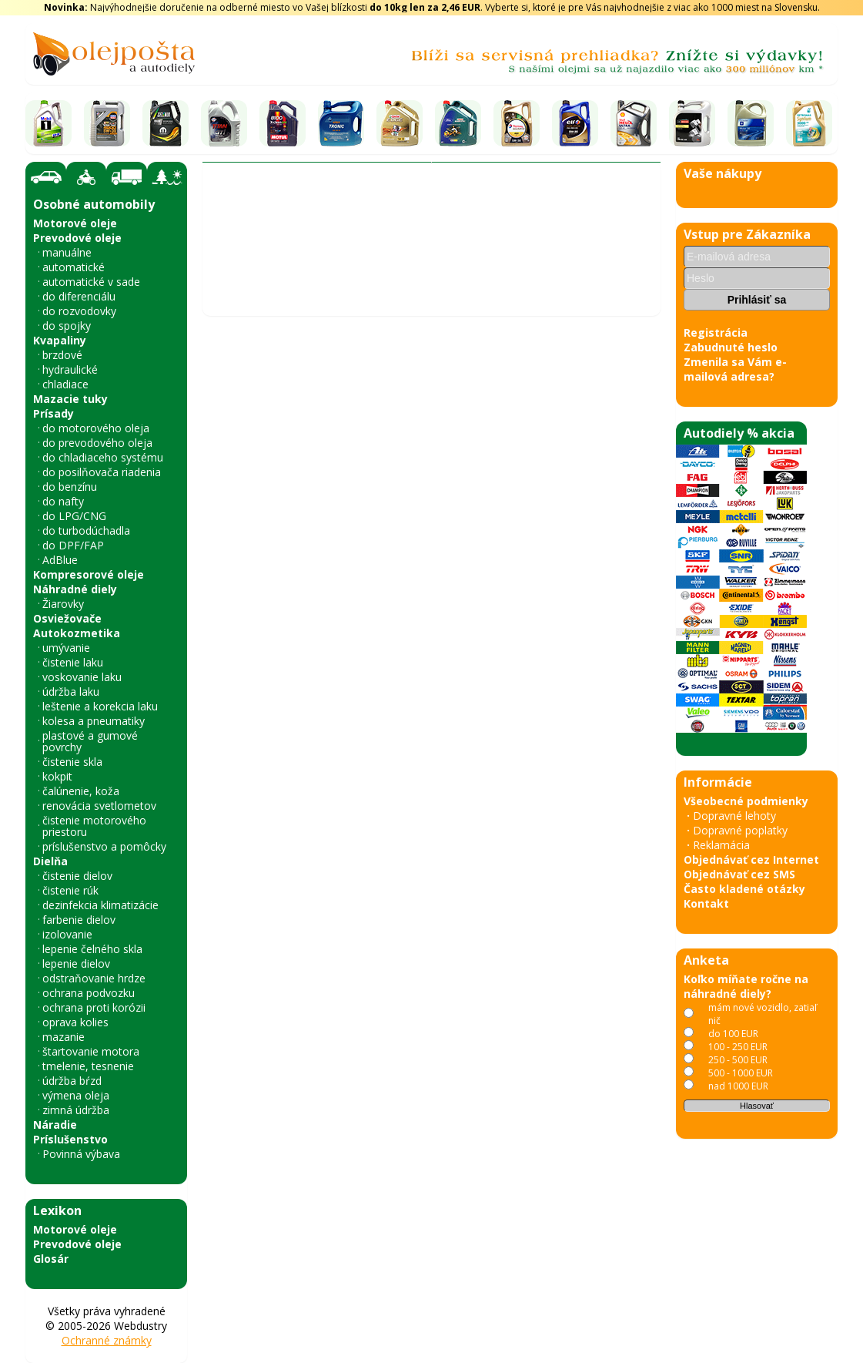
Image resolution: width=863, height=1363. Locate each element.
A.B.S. (344, 257)
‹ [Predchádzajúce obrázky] (222, 754)
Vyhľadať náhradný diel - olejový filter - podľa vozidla (348, 231)
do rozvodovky (79, 311)
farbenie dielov (78, 919)
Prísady (53, 413)
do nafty (63, 501)
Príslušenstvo (70, 1139)
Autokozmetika (76, 633)
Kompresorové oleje (88, 574)
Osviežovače (67, 618)
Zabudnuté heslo (731, 347)
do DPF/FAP (73, 545)
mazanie (63, 1036)
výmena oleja (75, 1095)
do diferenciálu (78, 296)
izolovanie (67, 934)
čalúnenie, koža (80, 791)
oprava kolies (75, 1022)
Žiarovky (63, 603)
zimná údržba (75, 1110)
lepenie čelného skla (92, 949)
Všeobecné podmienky (746, 801)
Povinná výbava (81, 1153)
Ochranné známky (107, 1340)
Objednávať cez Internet (751, 859)
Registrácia (716, 332)
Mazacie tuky (70, 398)
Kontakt (706, 903)
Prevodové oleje (77, 237)
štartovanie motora (90, 1051)
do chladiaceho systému (102, 457)
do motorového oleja (95, 428)
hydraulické (70, 369)
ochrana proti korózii (94, 1007)
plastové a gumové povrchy (90, 741)
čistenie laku (72, 662)
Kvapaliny (59, 340)
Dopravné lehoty (734, 815)
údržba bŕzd (72, 1080)
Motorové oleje (75, 223)
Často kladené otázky (744, 888)
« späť (225, 1200)
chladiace (65, 384)
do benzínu (69, 486)
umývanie (66, 647)
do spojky (66, 325)
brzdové (62, 354)
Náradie (55, 1124)
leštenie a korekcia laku (100, 706)
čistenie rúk (70, 890)
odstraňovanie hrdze (94, 978)
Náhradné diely (75, 589)
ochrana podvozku (88, 992)
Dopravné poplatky (740, 830)
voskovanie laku (82, 677)
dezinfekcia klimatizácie (100, 905)
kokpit (57, 776)
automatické (73, 267)
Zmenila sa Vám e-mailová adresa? (735, 369)
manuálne (67, 252)
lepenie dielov (76, 963)
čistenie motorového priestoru (94, 826)
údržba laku (70, 691)
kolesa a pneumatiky (93, 720)
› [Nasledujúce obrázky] (640, 754)
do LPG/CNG (74, 516)
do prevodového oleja (97, 442)
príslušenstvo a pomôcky (104, 846)
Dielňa (50, 861)
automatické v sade (91, 281)
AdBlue (60, 559)
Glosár (51, 1258)
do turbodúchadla (86, 530)
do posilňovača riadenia (101, 472)
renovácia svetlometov (99, 805)
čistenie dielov (77, 875)
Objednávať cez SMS (739, 874)
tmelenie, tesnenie (88, 1066)
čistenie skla (72, 761)
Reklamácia (721, 845)
